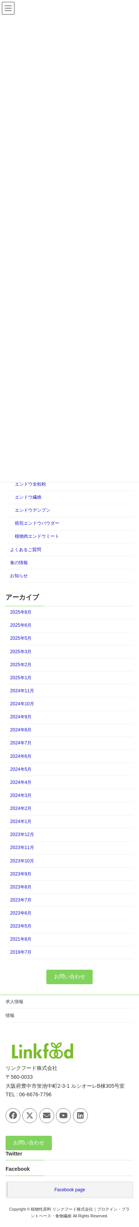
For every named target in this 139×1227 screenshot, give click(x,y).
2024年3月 (21, 795)
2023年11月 (22, 847)
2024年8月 (21, 729)
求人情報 (14, 1001)
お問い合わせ (69, 976)
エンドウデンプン (32, 510)
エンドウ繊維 (28, 497)
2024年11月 (22, 690)
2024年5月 (21, 769)
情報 (10, 1015)
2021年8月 (21, 939)
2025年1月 (21, 677)
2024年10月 (22, 703)
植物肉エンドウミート (37, 536)
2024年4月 (21, 782)
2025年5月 (21, 638)
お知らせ (19, 575)
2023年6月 (21, 913)
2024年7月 (21, 743)
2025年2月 (21, 664)
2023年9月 (21, 873)
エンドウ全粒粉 (30, 484)
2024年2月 (21, 808)
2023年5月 (21, 926)
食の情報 (19, 562)
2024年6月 (21, 756)
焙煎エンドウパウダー (37, 523)
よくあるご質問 (25, 549)
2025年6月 (21, 625)
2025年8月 (21, 612)
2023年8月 (21, 887)
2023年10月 (22, 860)
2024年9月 (21, 716)
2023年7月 (21, 900)
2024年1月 (21, 821)
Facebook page (69, 1189)
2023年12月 (22, 834)
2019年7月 (21, 952)
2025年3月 (21, 651)
